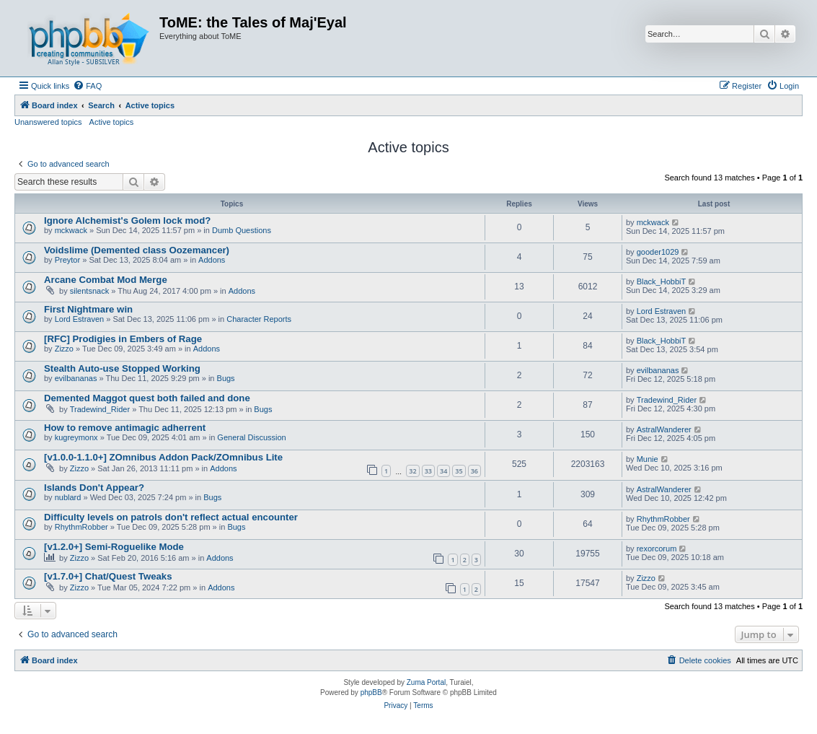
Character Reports (258, 319)
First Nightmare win (88, 309)
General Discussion (251, 437)
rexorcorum (657, 548)
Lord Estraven (79, 319)
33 (428, 471)
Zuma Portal (426, 682)
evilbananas (76, 378)
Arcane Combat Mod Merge (105, 279)
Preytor (67, 259)
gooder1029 (658, 252)
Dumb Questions (241, 230)
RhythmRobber (81, 527)
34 (443, 471)
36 (474, 471)
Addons (211, 259)
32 (412, 471)
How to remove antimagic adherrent (125, 427)
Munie (647, 459)
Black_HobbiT (661, 281)
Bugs (226, 378)
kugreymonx (76, 437)
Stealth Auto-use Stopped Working (122, 368)
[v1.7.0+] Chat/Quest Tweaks (108, 576)
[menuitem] (87, 86)
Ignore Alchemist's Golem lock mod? (127, 220)
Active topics (111, 122)
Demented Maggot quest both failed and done (147, 398)
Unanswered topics (48, 122)
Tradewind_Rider (100, 409)
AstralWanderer (664, 429)
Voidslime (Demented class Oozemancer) (136, 250)
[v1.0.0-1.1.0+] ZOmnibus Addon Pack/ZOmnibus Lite (163, 457)
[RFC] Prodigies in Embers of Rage (123, 338)
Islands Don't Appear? (94, 487)
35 (458, 471)
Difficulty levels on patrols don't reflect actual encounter (171, 517)
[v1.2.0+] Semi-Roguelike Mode (114, 546)
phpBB (371, 692)
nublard (68, 497)
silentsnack (89, 291)
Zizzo (64, 348)
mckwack (71, 230)
